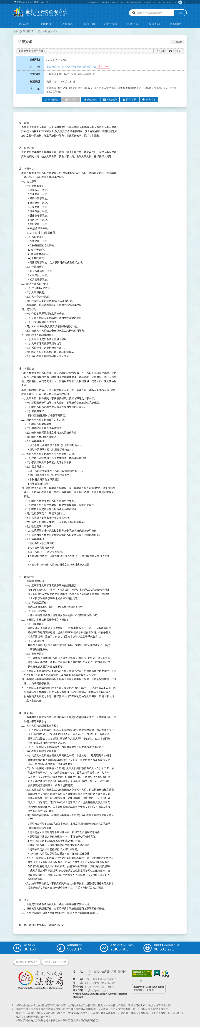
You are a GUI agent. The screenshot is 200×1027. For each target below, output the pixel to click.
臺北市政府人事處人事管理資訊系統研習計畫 (71, 66)
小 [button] (175, 2)
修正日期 (35, 81)
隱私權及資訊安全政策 (55, 962)
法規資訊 (28, 31)
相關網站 (176, 24)
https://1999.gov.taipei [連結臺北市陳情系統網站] (99, 986)
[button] (177, 42)
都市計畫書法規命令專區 (131, 2)
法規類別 (45, 24)
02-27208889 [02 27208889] (109, 979)
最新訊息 (24, 24)
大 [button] (185, 2)
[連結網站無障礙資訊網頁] (142, 973)
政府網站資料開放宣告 (27, 962)
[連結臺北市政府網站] (165, 974)
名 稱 (35, 67)
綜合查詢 (154, 24)
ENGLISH (115, 2)
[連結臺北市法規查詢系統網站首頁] (40, 12)
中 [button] (180, 2)
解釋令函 (89, 24)
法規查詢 (67, 24)
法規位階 (35, 74)
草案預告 (132, 24)
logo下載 (157, 2)
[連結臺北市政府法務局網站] (40, 980)
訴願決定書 (111, 24)
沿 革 (35, 89)
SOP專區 (147, 2)
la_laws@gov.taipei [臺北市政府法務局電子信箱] (96, 990)
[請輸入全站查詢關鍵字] (155, 13)
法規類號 (35, 59)
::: (2, 29)
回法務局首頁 (93, 2)
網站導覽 (105, 2)
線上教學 (167, 2)
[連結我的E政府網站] (157, 973)
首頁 (15, 31)
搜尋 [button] (180, 13)
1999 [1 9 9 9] (87, 979)
